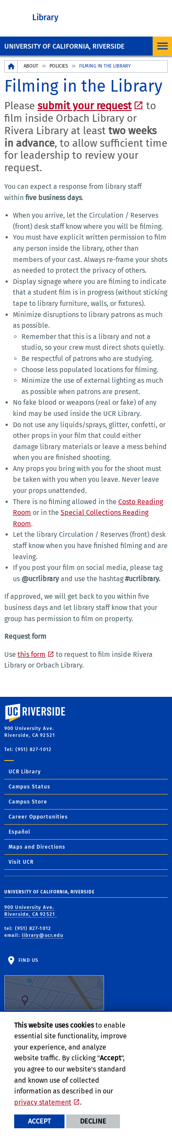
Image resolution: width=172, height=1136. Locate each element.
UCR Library (25, 772)
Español (20, 832)
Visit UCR (21, 862)
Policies (58, 66)
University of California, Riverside (64, 46)
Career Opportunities (38, 817)
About (31, 66)
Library (45, 17)
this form (32, 654)
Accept (39, 1121)
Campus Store (28, 802)
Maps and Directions (37, 847)
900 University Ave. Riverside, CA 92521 (30, 911)
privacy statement (42, 1102)
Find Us (54, 984)
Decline (93, 1121)
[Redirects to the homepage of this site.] (11, 66)
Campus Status (29, 787)
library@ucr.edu (43, 935)
